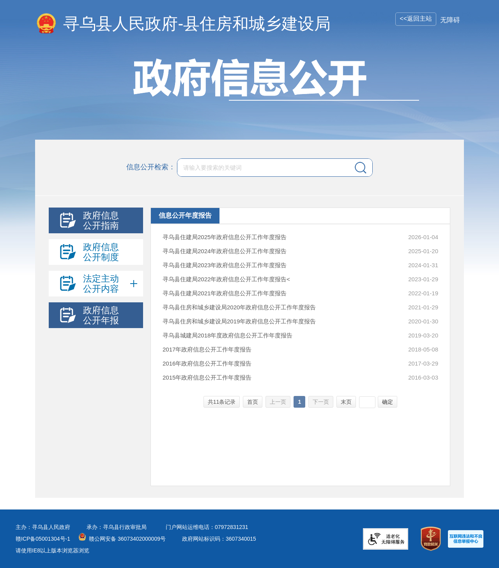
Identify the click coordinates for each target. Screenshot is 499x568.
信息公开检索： (150, 167)
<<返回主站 (416, 18)
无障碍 (450, 20)
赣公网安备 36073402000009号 (127, 539)
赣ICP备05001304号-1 (43, 539)
